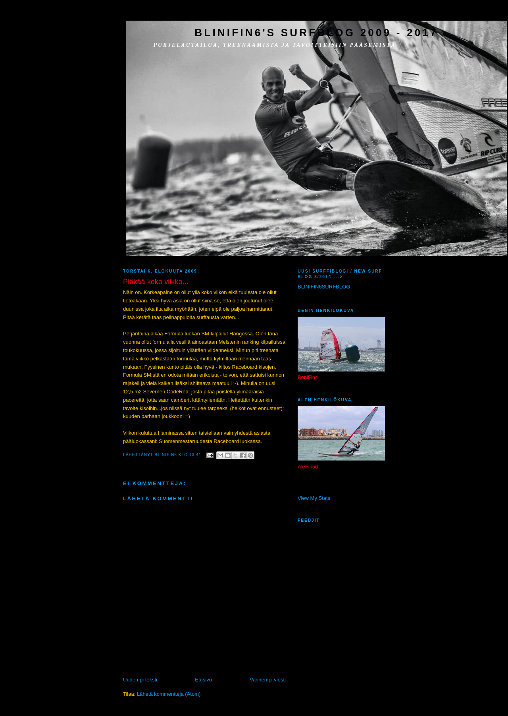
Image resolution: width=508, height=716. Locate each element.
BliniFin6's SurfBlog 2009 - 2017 (316, 33)
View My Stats (314, 498)
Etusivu (203, 680)
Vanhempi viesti (268, 680)
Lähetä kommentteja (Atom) (168, 694)
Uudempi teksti (140, 680)
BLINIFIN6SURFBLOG (324, 287)
